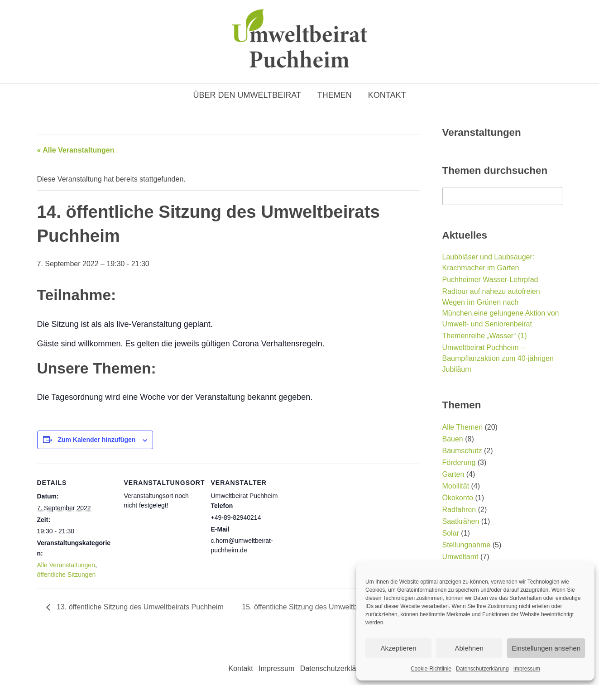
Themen (334, 95)
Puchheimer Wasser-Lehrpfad (490, 279)
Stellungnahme (466, 545)
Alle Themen (462, 427)
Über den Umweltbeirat (247, 95)
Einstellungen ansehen (546, 648)
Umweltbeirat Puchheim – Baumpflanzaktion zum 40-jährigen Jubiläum (498, 358)
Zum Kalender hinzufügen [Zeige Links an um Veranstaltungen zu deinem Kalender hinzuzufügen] (96, 439)
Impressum (526, 669)
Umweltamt (460, 556)
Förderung (459, 462)
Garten (453, 474)
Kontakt (387, 95)
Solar (450, 533)
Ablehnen (469, 648)
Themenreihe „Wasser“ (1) (484, 336)
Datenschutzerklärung (482, 669)
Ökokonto (457, 498)
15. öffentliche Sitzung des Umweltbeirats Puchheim (326, 607)
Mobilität (456, 486)
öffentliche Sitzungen (66, 574)
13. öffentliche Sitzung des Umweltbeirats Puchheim (139, 607)
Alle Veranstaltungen (66, 565)
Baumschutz (462, 451)
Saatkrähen (460, 521)
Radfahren (459, 509)
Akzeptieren (398, 648)
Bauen (452, 439)
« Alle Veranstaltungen (76, 150)
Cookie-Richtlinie (431, 669)
